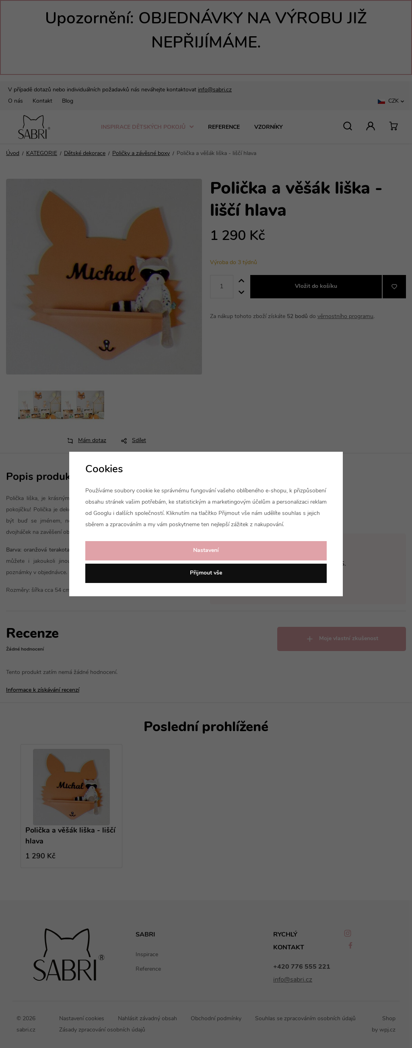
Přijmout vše (206, 573)
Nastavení (206, 551)
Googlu (102, 514)
